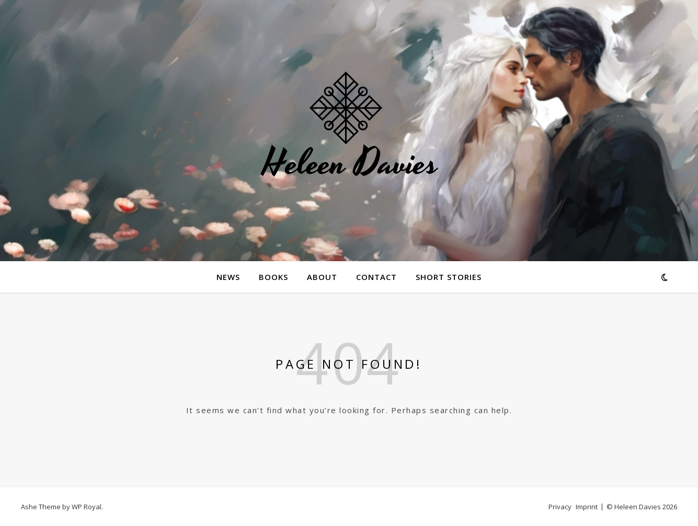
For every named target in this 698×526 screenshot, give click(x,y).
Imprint (587, 506)
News (228, 277)
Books (273, 277)
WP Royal (86, 506)
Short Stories (449, 277)
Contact (376, 277)
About (322, 277)
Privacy (559, 506)
